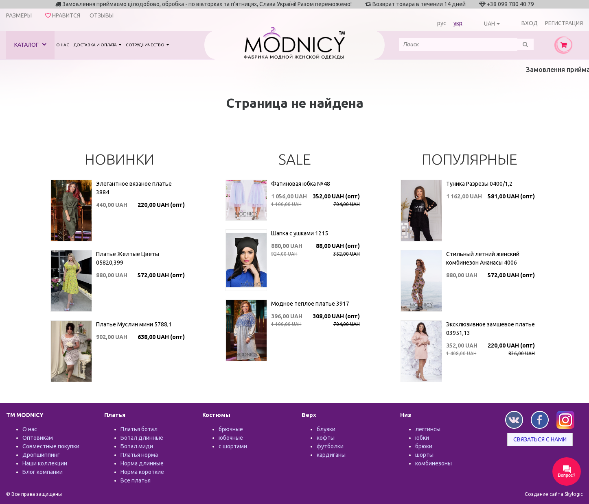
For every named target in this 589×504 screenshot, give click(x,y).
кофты (326, 437)
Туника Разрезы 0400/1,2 (479, 183)
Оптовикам (37, 437)
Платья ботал (139, 429)
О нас (62, 45)
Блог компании (42, 472)
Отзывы (102, 15)
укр (457, 23)
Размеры (19, 15)
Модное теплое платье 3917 (310, 303)
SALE (294, 159)
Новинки (119, 159)
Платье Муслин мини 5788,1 (134, 324)
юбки (422, 437)
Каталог (30, 44)
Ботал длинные (141, 437)
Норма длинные (142, 463)
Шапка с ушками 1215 (299, 233)
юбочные (231, 437)
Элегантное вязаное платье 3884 (134, 188)
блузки (326, 429)
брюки (423, 446)
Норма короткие (142, 472)
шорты (424, 455)
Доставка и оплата (96, 45)
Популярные (469, 159)
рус (441, 23)
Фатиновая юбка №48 (300, 183)
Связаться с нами (540, 439)
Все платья (135, 480)
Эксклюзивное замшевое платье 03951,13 (490, 328)
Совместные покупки (50, 446)
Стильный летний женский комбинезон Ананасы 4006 (482, 258)
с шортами (233, 446)
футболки (330, 446)
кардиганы (331, 455)
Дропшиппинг (41, 455)
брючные (231, 429)
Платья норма (139, 455)
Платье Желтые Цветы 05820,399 (127, 258)
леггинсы (427, 429)
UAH (489, 23)
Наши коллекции (44, 463)
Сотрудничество (145, 45)
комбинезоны (433, 463)
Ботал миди (136, 446)
